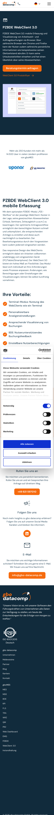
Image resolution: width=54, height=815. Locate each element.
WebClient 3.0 (9, 744)
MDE (5, 695)
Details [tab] (26, 358)
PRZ (5, 726)
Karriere (6, 673)
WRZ (5, 717)
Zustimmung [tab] (9, 358)
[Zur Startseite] (10, 3)
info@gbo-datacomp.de (27, 575)
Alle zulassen (27, 444)
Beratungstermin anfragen (22, 68)
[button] (23, 4)
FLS (5, 708)
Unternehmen (9, 655)
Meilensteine (9, 659)
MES (5, 690)
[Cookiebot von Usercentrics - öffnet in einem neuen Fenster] (39, 350)
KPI (4, 704)
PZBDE (6, 740)
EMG (5, 736)
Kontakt (6, 678)
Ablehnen (27, 462)
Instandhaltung (10, 749)
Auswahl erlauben (27, 453)
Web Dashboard (10, 731)
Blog (5, 669)
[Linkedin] (27, 533)
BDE (5, 699)
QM (5, 722)
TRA (5, 713)
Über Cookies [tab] (44, 358)
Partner (6, 664)
